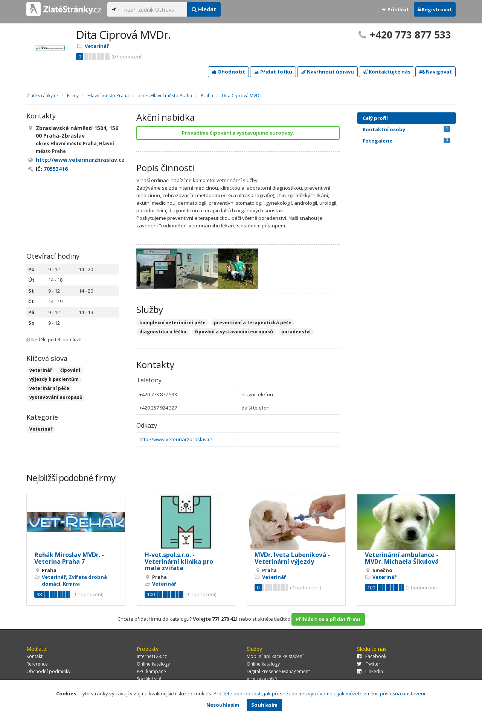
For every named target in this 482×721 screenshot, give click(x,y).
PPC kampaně (151, 671)
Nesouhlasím (222, 704)
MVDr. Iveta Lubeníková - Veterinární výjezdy (292, 558)
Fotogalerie (406, 140)
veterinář (40, 370)
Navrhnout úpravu (327, 71)
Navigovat (435, 71)
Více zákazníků (262, 679)
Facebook (371, 656)
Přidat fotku (273, 71)
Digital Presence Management (278, 671)
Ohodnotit (228, 71)
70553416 (56, 168)
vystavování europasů (55, 397)
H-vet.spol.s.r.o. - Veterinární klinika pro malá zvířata (179, 561)
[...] (154, 9)
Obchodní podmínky (48, 671)
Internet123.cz (152, 656)
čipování (70, 370)
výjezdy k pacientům (54, 379)
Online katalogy (153, 664)
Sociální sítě (149, 679)
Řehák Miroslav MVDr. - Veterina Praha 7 (69, 558)
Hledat (204, 9)
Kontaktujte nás (386, 71)
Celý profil (375, 118)
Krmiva (71, 583)
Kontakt (34, 656)
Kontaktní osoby (406, 129)
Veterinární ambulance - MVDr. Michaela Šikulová (402, 558)
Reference (37, 664)
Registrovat (435, 9)
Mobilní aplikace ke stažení (275, 656)
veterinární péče (49, 388)
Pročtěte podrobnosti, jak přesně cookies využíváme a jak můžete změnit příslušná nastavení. (320, 693)
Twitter (368, 664)
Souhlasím (264, 704)
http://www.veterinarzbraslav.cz (176, 439)
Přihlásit (395, 9)
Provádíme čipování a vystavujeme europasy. (238, 132)
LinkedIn (370, 671)
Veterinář (97, 46)
